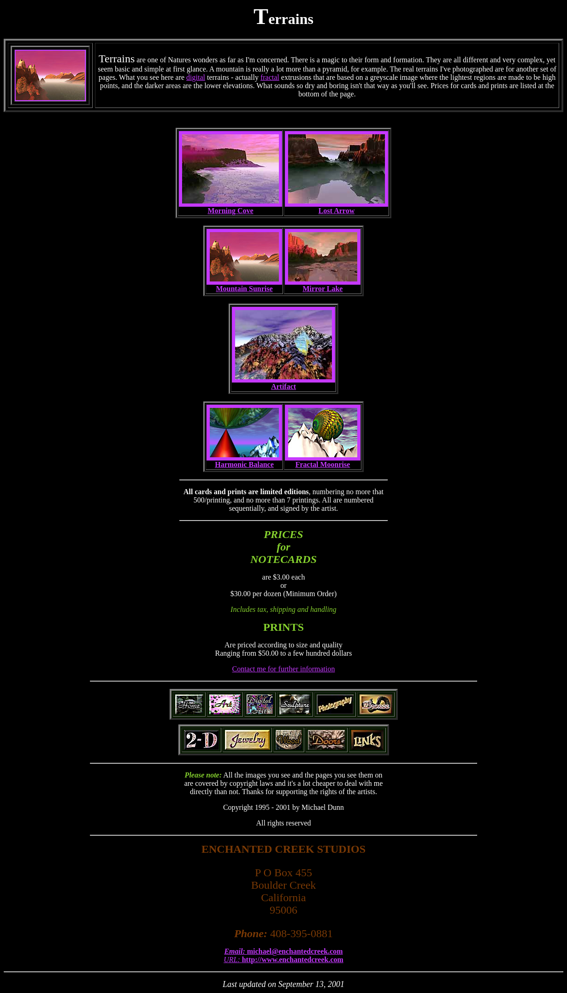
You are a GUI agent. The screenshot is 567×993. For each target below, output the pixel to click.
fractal (269, 77)
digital (195, 77)
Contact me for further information (283, 669)
